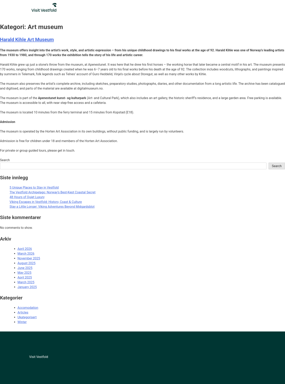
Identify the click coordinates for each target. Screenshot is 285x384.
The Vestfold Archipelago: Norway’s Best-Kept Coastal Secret (52, 192)
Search (5, 160)
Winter (22, 322)
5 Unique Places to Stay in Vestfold (34, 187)
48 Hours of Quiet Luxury (27, 197)
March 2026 (25, 253)
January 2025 (27, 287)
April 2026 (24, 249)
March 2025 (25, 282)
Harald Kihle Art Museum (27, 39)
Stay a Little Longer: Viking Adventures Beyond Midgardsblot (52, 207)
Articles (22, 312)
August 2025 (26, 263)
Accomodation (27, 308)
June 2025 (24, 268)
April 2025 (24, 277)
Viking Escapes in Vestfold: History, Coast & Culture (46, 202)
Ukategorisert (27, 317)
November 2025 (28, 258)
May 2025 (24, 273)
